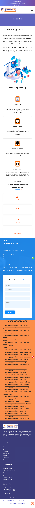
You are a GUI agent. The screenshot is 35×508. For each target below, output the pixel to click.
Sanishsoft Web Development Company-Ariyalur (15, 361)
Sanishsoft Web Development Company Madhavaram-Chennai (16, 327)
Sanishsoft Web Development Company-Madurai (15, 405)
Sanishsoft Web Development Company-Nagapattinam (17, 403)
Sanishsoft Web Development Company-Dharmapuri (16, 386)
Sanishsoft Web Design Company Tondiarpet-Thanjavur (17, 401)
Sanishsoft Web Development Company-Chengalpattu (16, 384)
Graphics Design (8, 475)
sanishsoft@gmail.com (8, 497)
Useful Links (7, 443)
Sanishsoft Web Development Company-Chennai (15, 325)
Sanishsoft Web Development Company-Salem (15, 400)
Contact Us (7, 460)
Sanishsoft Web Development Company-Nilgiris (15, 410)
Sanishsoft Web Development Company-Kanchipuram (16, 377)
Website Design (8, 468)
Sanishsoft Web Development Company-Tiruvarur (15, 359)
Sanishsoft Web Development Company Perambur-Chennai (16, 336)
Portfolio (6, 455)
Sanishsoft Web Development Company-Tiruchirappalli (16, 396)
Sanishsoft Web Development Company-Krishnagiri (16, 389)
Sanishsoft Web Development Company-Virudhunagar (16, 358)
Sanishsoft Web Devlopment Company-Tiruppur (15, 374)
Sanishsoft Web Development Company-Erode (15, 369)
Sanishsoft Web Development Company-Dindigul (15, 381)
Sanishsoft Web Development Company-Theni (14, 372)
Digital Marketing (8, 477)
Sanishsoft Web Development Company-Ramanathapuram (13, 393)
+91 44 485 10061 (6, 495)
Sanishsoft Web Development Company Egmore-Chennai (17, 349)
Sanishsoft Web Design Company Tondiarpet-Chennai (16, 334)
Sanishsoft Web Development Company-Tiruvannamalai (17, 352)
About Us (6, 449)
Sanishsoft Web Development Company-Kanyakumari (16, 383)
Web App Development (9, 470)
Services (6, 451)
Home (5, 447)
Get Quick (10, 312)
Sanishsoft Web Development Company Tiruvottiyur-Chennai (16, 331)
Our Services (7, 465)
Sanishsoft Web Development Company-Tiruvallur (15, 356)
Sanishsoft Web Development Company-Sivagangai (16, 371)
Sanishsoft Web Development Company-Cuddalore (16, 351)
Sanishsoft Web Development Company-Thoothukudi (16, 398)
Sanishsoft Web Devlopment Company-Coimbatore (16, 376)
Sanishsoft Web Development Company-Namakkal (16, 408)
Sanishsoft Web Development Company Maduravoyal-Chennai (16, 343)
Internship (6, 457)
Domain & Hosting (8, 479)
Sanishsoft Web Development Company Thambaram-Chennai (16, 346)
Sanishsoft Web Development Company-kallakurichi (16, 388)
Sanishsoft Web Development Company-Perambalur (16, 364)
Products (6, 453)
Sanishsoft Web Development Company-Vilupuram (16, 418)
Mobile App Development (10, 473)
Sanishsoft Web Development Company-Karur (14, 379)
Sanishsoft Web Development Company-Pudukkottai (16, 363)
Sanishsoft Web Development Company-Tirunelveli (16, 415)
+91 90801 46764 (6, 493)
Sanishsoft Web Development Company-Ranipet (15, 412)
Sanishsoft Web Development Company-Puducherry (16, 354)
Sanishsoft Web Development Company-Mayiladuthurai (17, 391)
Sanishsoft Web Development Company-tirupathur (16, 417)
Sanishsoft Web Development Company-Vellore (15, 406)
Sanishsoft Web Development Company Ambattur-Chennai (16, 339)
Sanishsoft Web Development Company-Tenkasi (15, 413)
